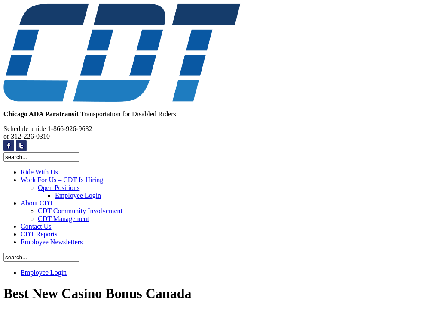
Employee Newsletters (51, 242)
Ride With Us (39, 172)
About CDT (37, 203)
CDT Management (63, 218)
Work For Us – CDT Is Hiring (62, 179)
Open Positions (58, 187)
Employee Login (78, 195)
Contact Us (36, 226)
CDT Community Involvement (80, 211)
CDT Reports (39, 234)
